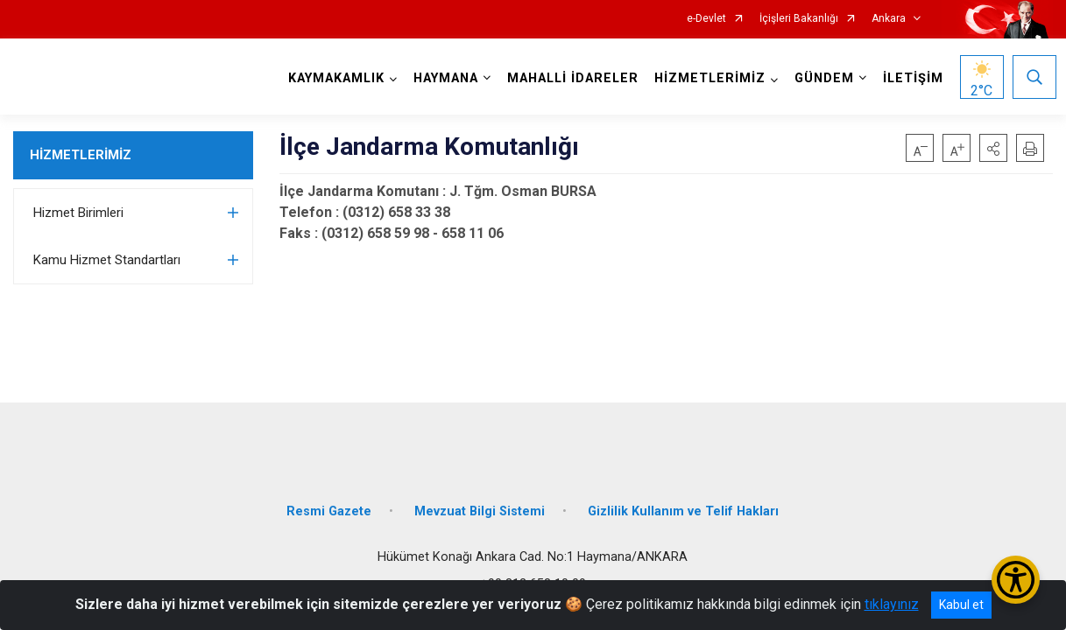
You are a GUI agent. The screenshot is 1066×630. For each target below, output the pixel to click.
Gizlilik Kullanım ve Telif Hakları (683, 501)
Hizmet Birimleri (78, 212)
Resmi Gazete (328, 501)
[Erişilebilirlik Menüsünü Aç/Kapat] (1016, 580)
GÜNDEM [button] (821, 78)
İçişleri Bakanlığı (798, 18)
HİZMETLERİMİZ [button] (706, 78)
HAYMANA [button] (442, 78)
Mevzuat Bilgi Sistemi (479, 501)
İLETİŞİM (909, 78)
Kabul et (961, 605)
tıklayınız (892, 604)
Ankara (889, 18)
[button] (993, 148)
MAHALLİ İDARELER (569, 78)
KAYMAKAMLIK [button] (333, 78)
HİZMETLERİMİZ (80, 155)
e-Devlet (706, 18)
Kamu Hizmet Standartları (106, 260)
